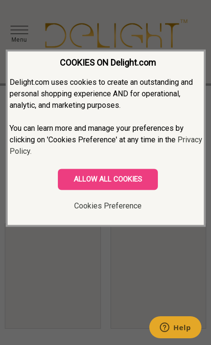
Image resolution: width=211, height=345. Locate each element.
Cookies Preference (108, 205)
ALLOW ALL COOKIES (108, 179)
